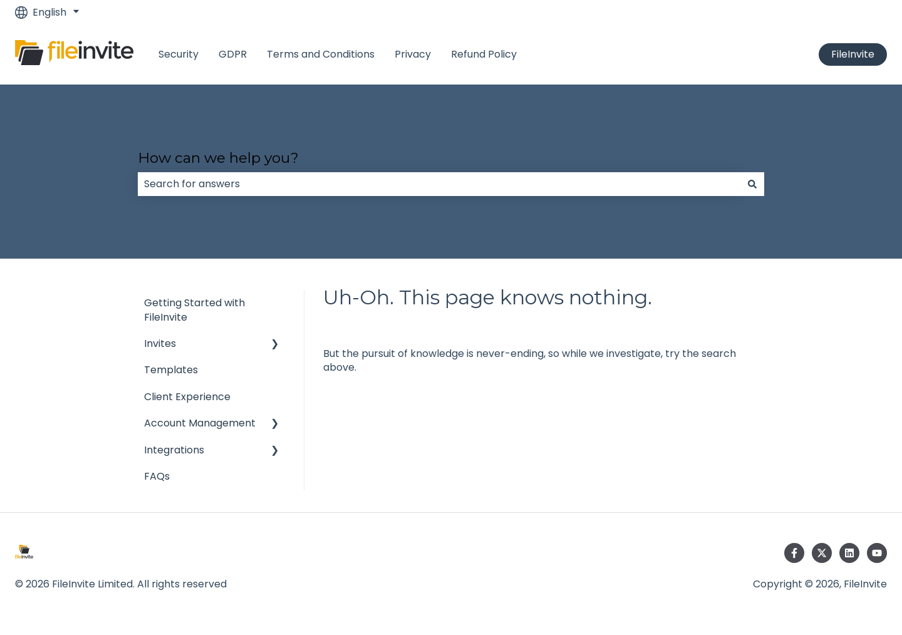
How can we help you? (218, 158)
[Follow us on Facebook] (794, 553)
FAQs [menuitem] (157, 476)
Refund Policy (484, 54)
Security (178, 54)
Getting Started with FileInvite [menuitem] (194, 310)
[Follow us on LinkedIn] (849, 553)
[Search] (752, 184)
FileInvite (852, 54)
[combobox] (439, 184)
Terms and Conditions (321, 54)
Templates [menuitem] (171, 370)
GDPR (233, 54)
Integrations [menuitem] (174, 450)
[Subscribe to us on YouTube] (877, 553)
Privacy (413, 54)
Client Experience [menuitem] (187, 397)
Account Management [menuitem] (200, 423)
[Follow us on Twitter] (822, 553)
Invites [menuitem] (160, 343)
